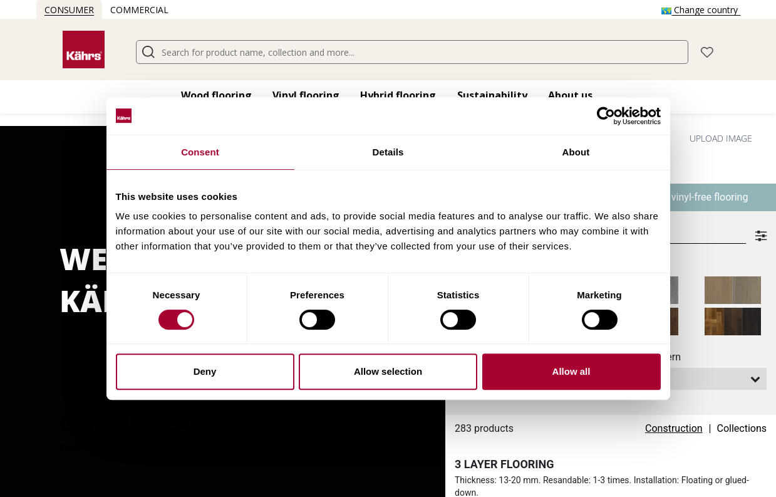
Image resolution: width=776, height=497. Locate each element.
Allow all (571, 371)
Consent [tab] (200, 152)
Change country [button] (700, 10)
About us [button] (570, 95)
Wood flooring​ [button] (216, 95)
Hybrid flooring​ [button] (398, 95)
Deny (205, 371)
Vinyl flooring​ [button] (305, 95)
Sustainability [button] (492, 95)
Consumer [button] (69, 10)
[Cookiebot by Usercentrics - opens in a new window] (606, 116)
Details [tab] (388, 152)
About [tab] (576, 152)
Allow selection (388, 371)
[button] (707, 51)
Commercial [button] (139, 10)
